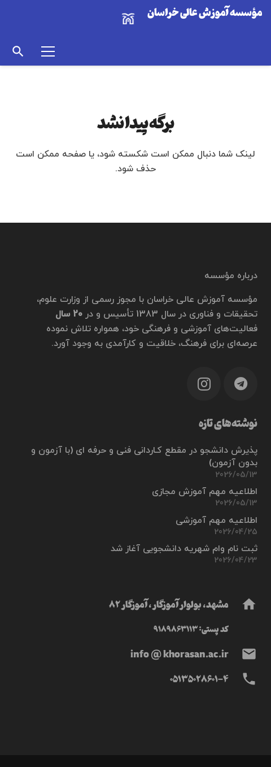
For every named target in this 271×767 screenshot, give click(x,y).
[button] (18, 51)
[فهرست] (48, 51)
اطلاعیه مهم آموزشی (216, 520)
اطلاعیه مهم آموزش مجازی (204, 492)
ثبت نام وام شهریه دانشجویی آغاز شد (184, 549)
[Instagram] (204, 384)
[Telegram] (240, 384)
